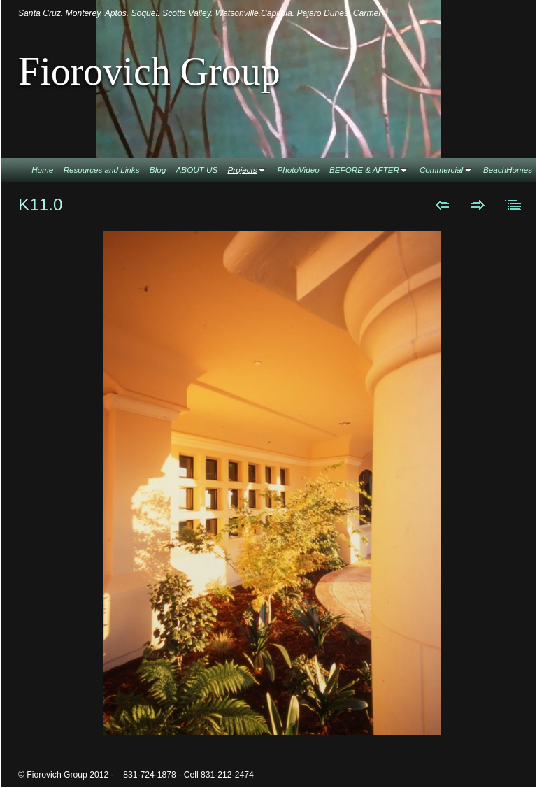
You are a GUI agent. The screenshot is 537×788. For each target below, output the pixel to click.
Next (477, 205)
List (513, 205)
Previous (442, 205)
